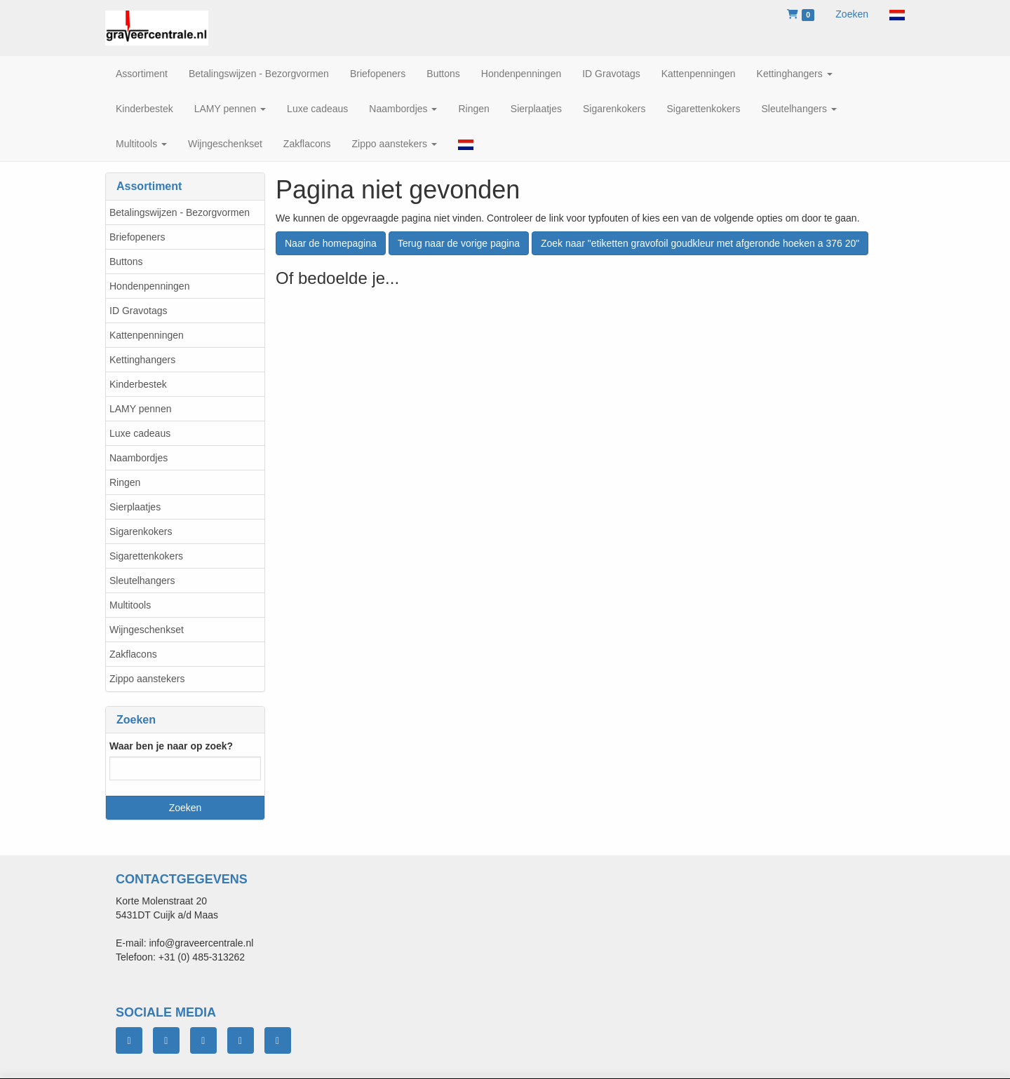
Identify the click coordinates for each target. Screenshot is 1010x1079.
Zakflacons (133, 654)
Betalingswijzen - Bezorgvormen (179, 212)
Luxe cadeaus (139, 433)
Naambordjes (138, 457)
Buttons (125, 261)
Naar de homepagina (331, 243)
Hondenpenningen (149, 286)
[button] (897, 14)
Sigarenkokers (141, 531)
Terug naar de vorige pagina (459, 243)
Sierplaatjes (135, 507)
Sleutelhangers (142, 580)
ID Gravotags (138, 310)
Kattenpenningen (146, 335)
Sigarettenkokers (146, 556)
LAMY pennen (140, 408)
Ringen (124, 482)
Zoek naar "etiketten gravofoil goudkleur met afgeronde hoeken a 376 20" (700, 243)
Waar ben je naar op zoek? (171, 746)
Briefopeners (137, 237)
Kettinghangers (142, 359)
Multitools (130, 605)
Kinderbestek (138, 384)
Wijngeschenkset (146, 629)
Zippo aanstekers (146, 678)
